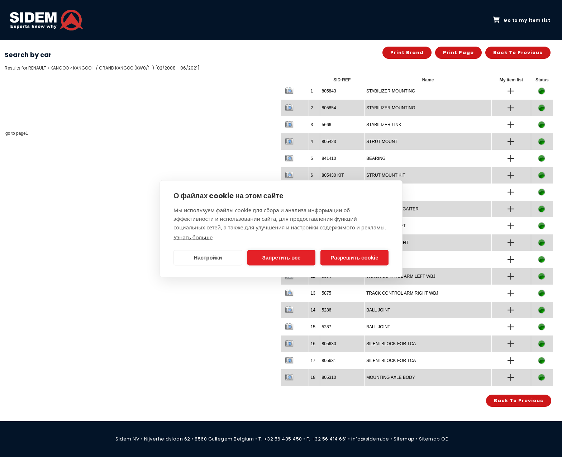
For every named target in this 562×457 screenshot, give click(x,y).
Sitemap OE (433, 438)
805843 (329, 91)
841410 (329, 158)
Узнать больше (193, 237)
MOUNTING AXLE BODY (390, 377)
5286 (327, 310)
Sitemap (404, 438)
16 (313, 343)
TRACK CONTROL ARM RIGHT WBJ (402, 293)
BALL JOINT (378, 310)
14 (313, 310)
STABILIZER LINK (383, 124)
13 (313, 293)
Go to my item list (521, 20)
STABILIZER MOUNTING (390, 91)
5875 (327, 293)
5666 (327, 124)
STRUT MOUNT (381, 141)
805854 (329, 107)
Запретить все (281, 257)
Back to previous (518, 52)
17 (313, 360)
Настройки (208, 257)
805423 (329, 141)
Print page (458, 52)
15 (313, 326)
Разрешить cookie (354, 257)
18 (313, 377)
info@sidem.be (370, 438)
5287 (327, 326)
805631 (329, 360)
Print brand (407, 52)
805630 (329, 343)
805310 (329, 377)
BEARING (376, 158)
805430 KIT (333, 175)
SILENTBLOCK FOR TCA (391, 343)
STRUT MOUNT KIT (385, 175)
